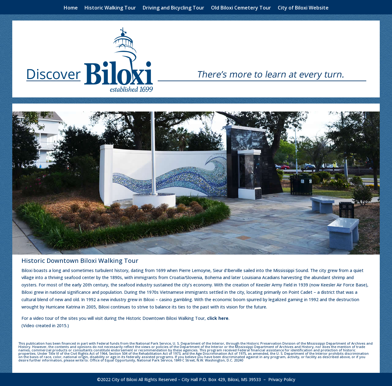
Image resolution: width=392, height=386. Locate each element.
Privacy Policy (281, 379)
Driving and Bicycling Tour (173, 8)
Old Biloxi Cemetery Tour (241, 8)
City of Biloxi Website (303, 8)
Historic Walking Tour (110, 8)
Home (71, 8)
